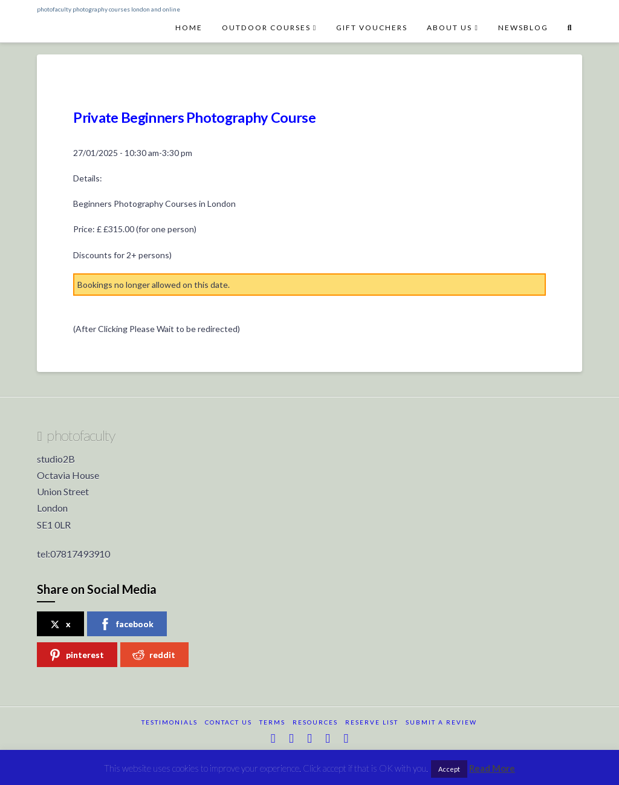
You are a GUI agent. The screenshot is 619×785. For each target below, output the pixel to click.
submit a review (441, 722)
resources (315, 722)
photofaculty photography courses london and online (108, 9)
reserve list (371, 722)
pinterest (76, 655)
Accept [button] (449, 769)
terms (272, 722)
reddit (153, 655)
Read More (492, 768)
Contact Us (228, 722)
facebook (126, 624)
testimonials (169, 722)
